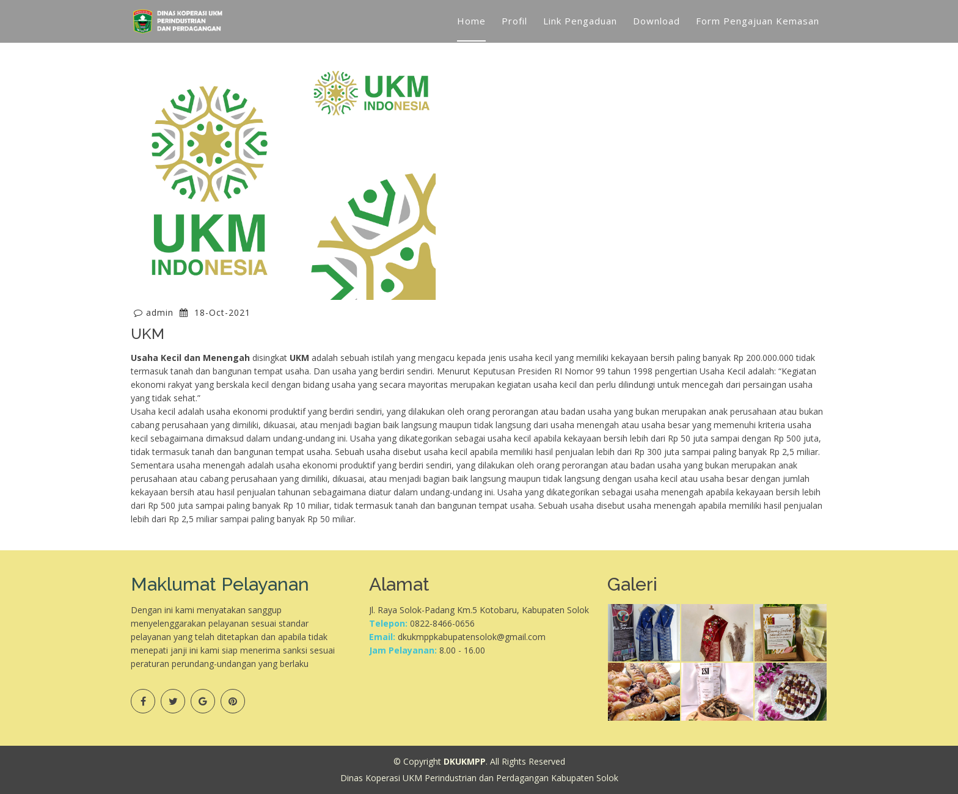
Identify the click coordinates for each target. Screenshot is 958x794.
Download (656, 21)
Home (471, 21)
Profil (514, 21)
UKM (147, 334)
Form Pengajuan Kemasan (757, 21)
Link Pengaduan (580, 21)
